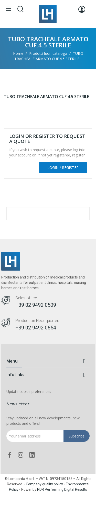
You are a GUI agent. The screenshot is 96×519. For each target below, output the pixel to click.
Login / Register (63, 167)
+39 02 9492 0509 (35, 305)
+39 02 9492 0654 (35, 328)
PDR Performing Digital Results (62, 489)
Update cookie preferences (28, 391)
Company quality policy (44, 484)
